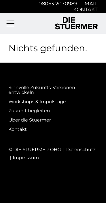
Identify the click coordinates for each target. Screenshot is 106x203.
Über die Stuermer (29, 120)
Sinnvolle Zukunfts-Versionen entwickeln (41, 90)
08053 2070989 (57, 3)
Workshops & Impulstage (37, 101)
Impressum (26, 157)
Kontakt (85, 9)
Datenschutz (81, 149)
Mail (91, 3)
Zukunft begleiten (29, 110)
